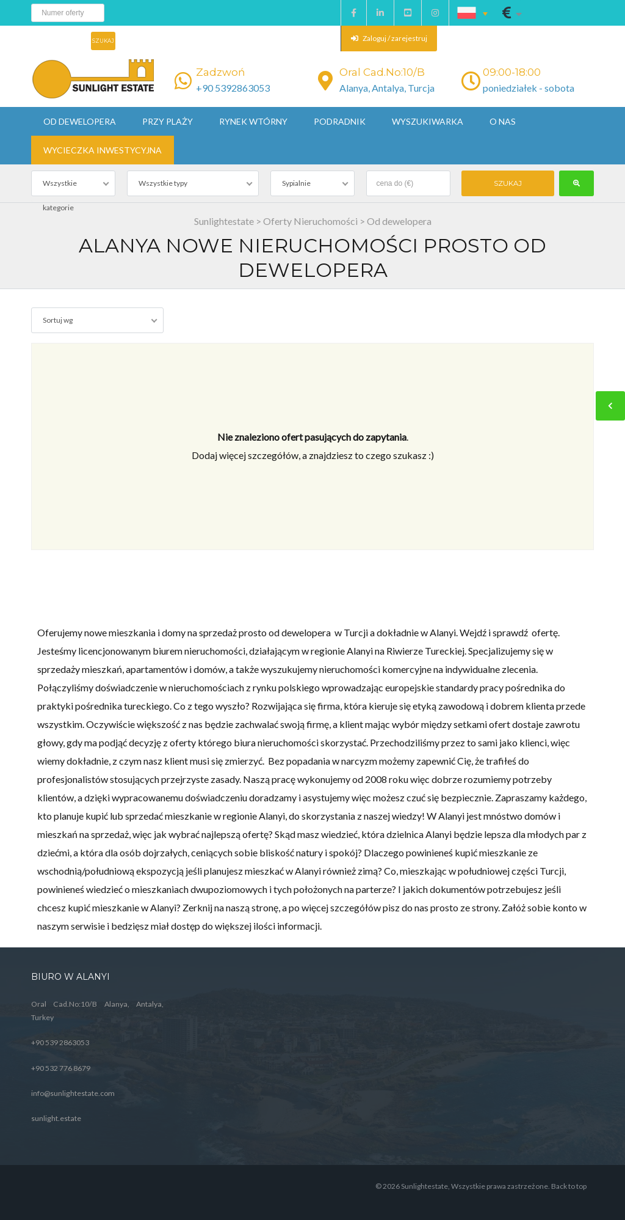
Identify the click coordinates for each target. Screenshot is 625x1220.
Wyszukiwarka (427, 121)
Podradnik (340, 121)
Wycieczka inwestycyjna (102, 150)
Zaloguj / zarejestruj (389, 38)
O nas (503, 121)
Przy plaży (167, 121)
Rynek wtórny (253, 121)
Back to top (569, 1186)
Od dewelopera (79, 121)
